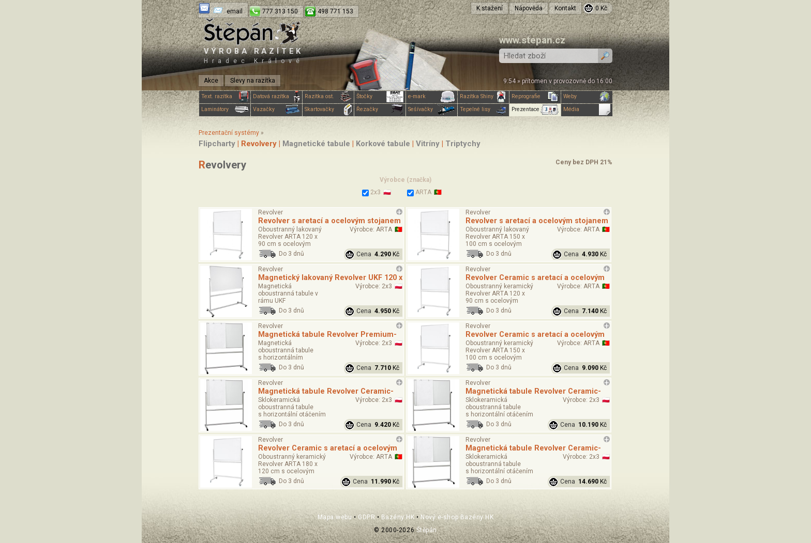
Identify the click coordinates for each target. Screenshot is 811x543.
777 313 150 (280, 11)
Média (586, 109)
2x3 (371, 192)
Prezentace (535, 109)
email (235, 11)
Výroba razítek (253, 55)
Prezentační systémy (229, 132)
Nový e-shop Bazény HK (456, 517)
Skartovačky (328, 109)
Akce (211, 80)
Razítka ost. (328, 96)
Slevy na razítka (252, 80)
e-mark (431, 96)
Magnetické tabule (316, 143)
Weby (586, 96)
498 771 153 (335, 11)
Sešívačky (431, 109)
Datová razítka (276, 96)
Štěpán (426, 530)
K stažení (489, 8)
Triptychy (462, 143)
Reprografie (535, 96)
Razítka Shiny (483, 96)
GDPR (366, 517)
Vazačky (276, 109)
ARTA (419, 192)
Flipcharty (217, 143)
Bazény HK (398, 517)
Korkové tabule (383, 143)
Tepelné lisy (483, 109)
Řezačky (379, 109)
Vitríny (428, 143)
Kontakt (565, 8)
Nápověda (529, 8)
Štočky (379, 96)
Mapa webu (335, 517)
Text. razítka (224, 96)
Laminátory (224, 109)
